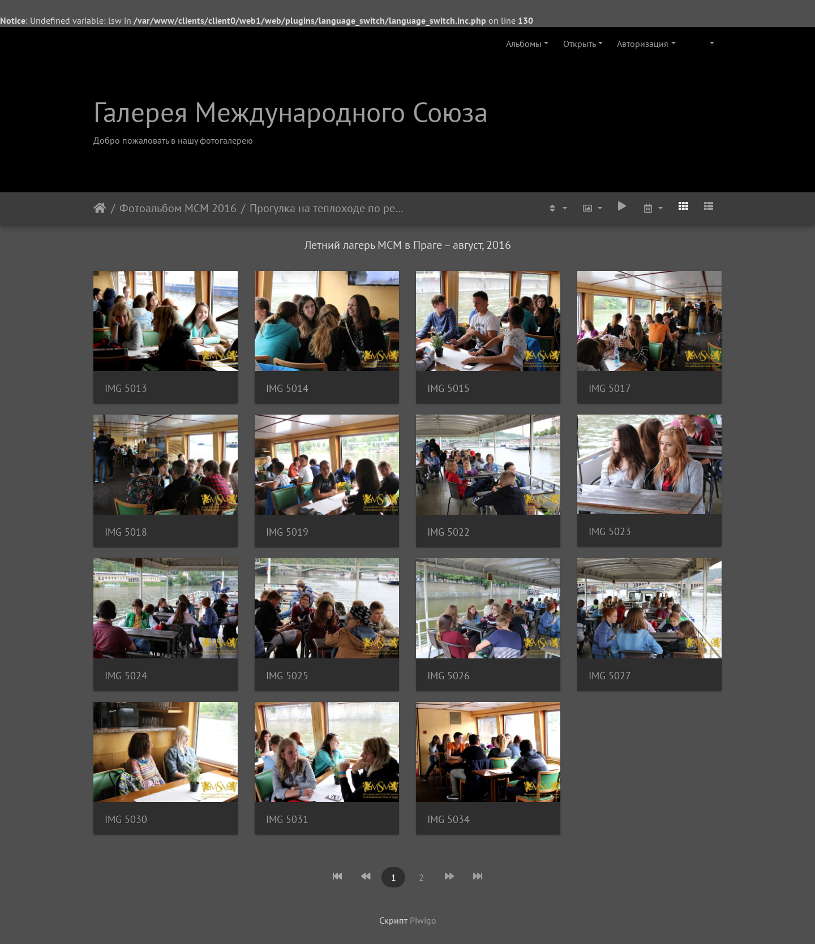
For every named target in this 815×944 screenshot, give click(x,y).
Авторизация (642, 43)
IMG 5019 (287, 532)
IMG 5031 (287, 819)
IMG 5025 (287, 676)
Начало (99, 208)
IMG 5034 (448, 819)
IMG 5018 (126, 532)
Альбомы (524, 43)
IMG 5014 (287, 388)
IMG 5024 (126, 676)
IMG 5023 (610, 531)
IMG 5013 (126, 388)
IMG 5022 (448, 532)
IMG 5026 (448, 676)
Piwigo (423, 920)
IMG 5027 (610, 676)
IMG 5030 (126, 819)
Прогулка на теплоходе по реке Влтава (328, 208)
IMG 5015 (448, 388)
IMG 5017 (610, 388)
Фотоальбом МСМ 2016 (178, 208)
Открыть (579, 43)
